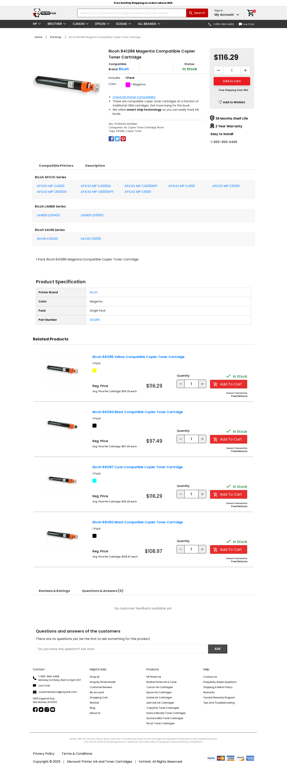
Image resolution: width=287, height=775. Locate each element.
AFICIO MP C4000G (96, 186)
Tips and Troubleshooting (219, 702)
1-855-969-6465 (224, 142)
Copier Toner (134, 131)
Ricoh (160, 127)
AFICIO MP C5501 (138, 191)
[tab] (56, 166)
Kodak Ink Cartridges (159, 697)
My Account (97, 692)
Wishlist (94, 702)
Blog (92, 708)
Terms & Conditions (77, 753)
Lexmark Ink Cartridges (160, 702)
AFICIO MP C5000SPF (97, 191)
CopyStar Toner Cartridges (162, 708)
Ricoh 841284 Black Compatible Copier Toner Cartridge (137, 412)
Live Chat (246, 24)
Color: (113, 84)
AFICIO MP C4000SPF (141, 186)
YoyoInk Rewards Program (219, 697)
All (125, 127)
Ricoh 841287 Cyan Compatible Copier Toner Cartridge (137, 467)
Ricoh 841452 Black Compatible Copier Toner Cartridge (137, 522)
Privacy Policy (43, 753)
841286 (120, 131)
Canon (79, 23)
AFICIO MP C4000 (50, 186)
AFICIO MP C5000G (52, 191)
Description (95, 165)
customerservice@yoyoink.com (55, 692)
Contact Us (210, 676)
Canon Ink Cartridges (159, 687)
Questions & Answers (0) (102, 591)
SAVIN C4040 (47, 238)
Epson (100, 23)
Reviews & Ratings (54, 591)
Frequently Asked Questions (220, 682)
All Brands (147, 23)
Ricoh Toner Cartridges (160, 723)
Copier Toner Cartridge (142, 127)
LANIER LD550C (92, 215)
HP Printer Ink (153, 676)
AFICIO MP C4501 (181, 186)
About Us (95, 713)
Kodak (121, 23)
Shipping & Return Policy (218, 687)
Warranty (209, 692)
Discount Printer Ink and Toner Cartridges (99, 761)
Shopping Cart (99, 697)
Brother (55, 23)
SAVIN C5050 (91, 238)
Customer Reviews (101, 687)
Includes (114, 78)
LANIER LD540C (48, 215)
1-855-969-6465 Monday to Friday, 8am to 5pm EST (57, 678)
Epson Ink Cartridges (159, 692)
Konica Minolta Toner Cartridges (166, 713)
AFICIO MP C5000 (226, 186)
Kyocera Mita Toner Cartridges (164, 718)
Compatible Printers (56, 165)
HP (35, 23)
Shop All (94, 676)
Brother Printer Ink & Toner (161, 682)
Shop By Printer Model (102, 682)
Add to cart (232, 81)
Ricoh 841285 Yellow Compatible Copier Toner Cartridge (138, 357)
